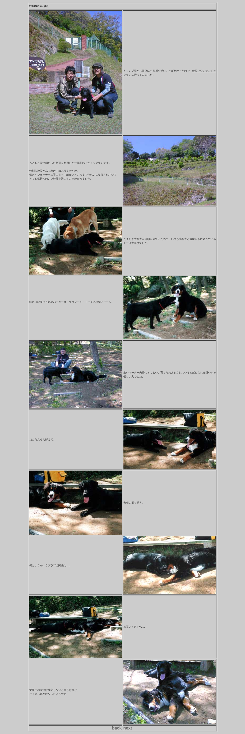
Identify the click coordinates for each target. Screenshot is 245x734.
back (117, 728)
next (127, 728)
